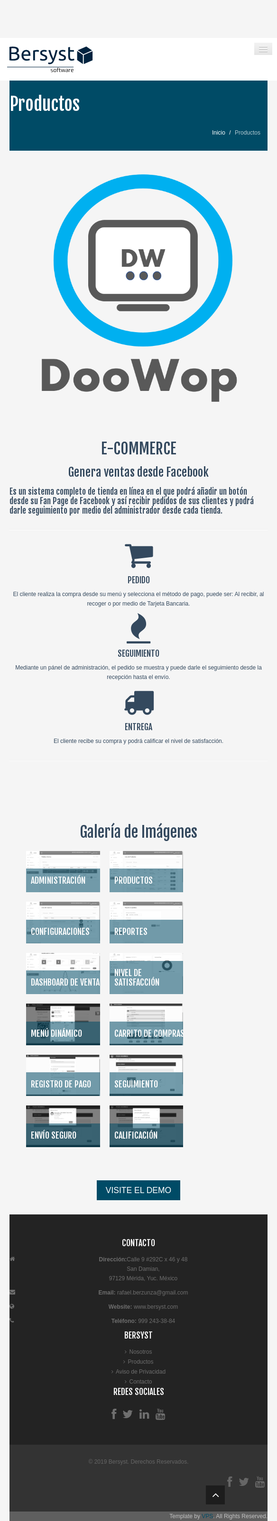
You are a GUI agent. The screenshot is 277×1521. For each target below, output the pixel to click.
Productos (140, 1361)
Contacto (140, 1381)
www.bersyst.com (156, 1307)
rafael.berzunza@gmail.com (152, 1292)
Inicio (218, 132)
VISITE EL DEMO (138, 1190)
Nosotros (140, 1352)
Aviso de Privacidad (141, 1371)
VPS (207, 1516)
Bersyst (118, 1461)
